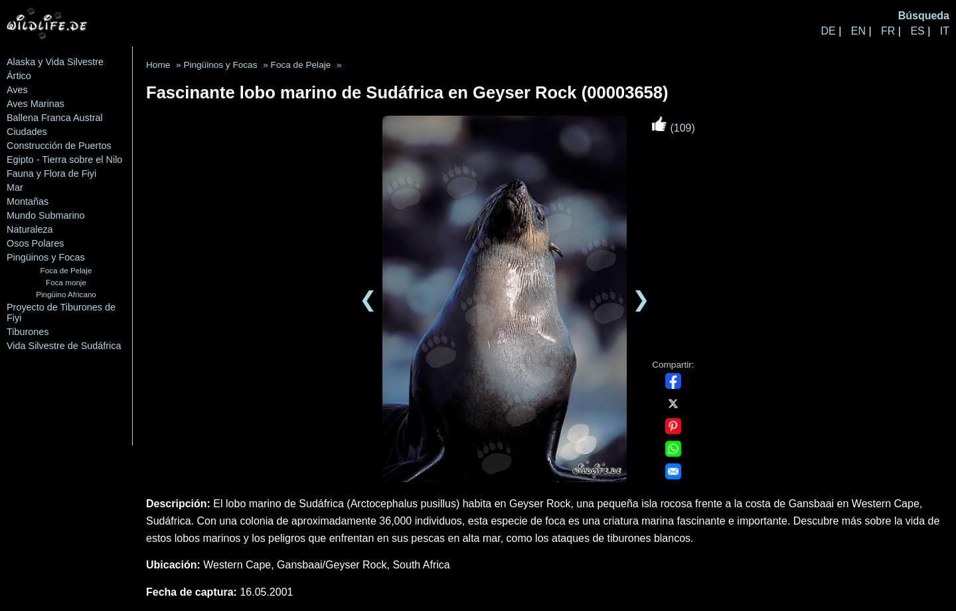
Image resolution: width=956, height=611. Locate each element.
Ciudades (27, 131)
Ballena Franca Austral (55, 117)
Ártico (19, 75)
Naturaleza (30, 229)
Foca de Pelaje (66, 270)
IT (944, 31)
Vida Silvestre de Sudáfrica (64, 345)
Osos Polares (35, 243)
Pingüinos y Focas (46, 257)
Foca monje (66, 282)
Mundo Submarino (46, 215)
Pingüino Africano (66, 294)
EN (858, 31)
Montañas (27, 201)
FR (888, 31)
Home (158, 65)
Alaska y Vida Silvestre (55, 62)
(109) (673, 128)
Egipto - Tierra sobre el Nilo (64, 159)
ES (917, 31)
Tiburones (27, 331)
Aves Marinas (35, 103)
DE (828, 31)
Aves (17, 89)
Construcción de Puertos (59, 145)
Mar (15, 187)
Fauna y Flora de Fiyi (51, 173)
